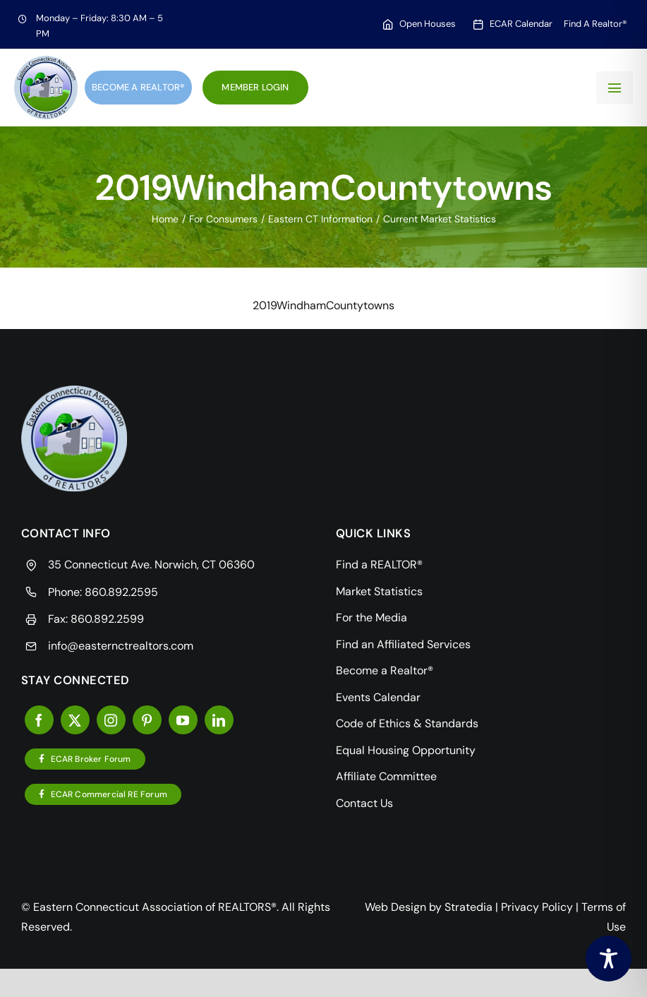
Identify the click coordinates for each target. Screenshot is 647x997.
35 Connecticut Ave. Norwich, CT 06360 (151, 564)
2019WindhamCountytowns (323, 305)
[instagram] (111, 719)
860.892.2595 (121, 592)
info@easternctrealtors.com (120, 645)
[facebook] (39, 719)
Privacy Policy (537, 907)
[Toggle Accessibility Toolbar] (608, 958)
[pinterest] (147, 719)
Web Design (395, 907)
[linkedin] (219, 719)
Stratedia (468, 907)
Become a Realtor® (138, 87)
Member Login (255, 87)
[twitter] (75, 719)
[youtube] (183, 719)
